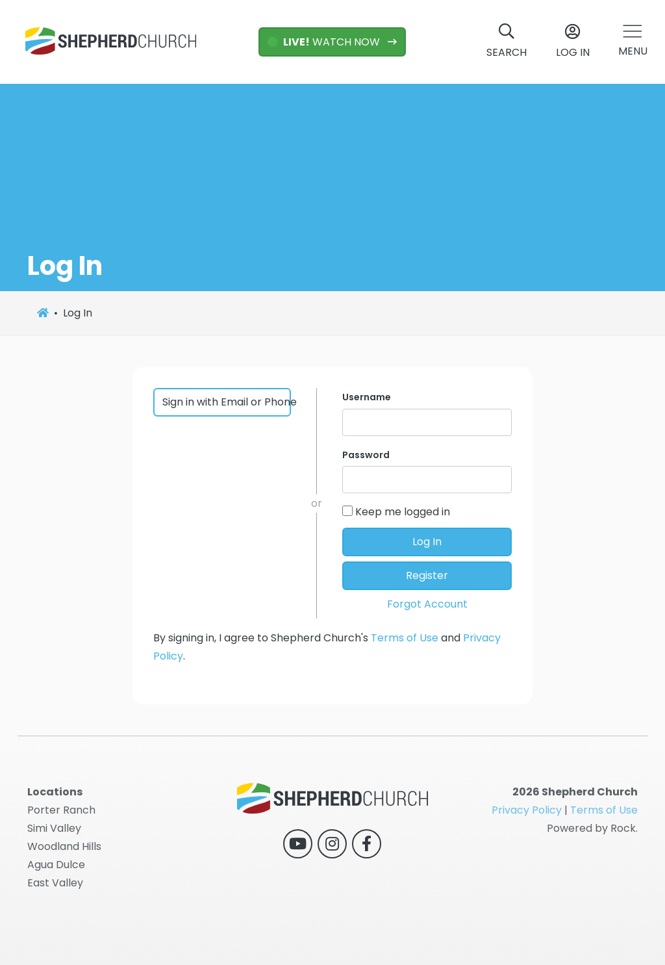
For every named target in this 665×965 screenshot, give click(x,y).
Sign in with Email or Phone (227, 401)
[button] (632, 42)
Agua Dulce (56, 864)
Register (427, 575)
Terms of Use (404, 637)
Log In (427, 541)
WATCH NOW (325, 41)
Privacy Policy (527, 810)
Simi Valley (54, 828)
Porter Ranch (61, 810)
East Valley (55, 882)
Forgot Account (427, 604)
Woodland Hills (64, 846)
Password (366, 454)
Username (366, 397)
